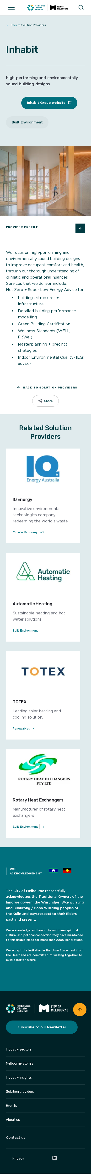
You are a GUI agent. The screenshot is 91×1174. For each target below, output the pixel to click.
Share (48, 401)
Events (11, 1106)
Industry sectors (19, 1049)
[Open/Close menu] (11, 7)
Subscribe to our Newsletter (41, 1027)
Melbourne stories (19, 1064)
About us (13, 1120)
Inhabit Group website (46, 103)
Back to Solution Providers (45, 387)
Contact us (15, 1137)
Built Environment (27, 122)
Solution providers (20, 1092)
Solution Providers (26, 25)
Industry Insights (19, 1078)
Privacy (18, 1158)
